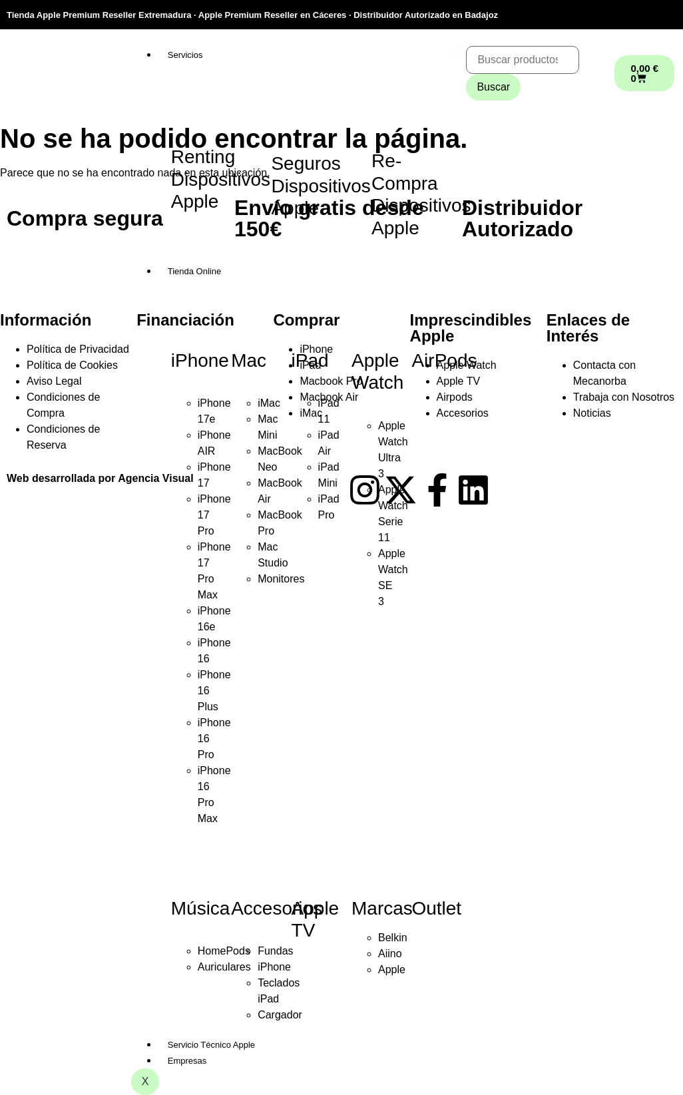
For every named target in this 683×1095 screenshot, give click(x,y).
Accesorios (276, 908)
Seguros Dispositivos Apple (320, 185)
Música (200, 908)
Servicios (185, 55)
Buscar (493, 87)
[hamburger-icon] (461, 52)
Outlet (436, 908)
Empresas (187, 1061)
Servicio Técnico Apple (211, 1045)
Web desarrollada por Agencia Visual (100, 478)
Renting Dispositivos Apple (220, 179)
